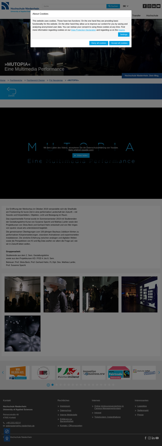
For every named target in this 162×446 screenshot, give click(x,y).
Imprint (121, 30)
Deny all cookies (98, 43)
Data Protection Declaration (83, 30)
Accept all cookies (119, 43)
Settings (123, 34)
